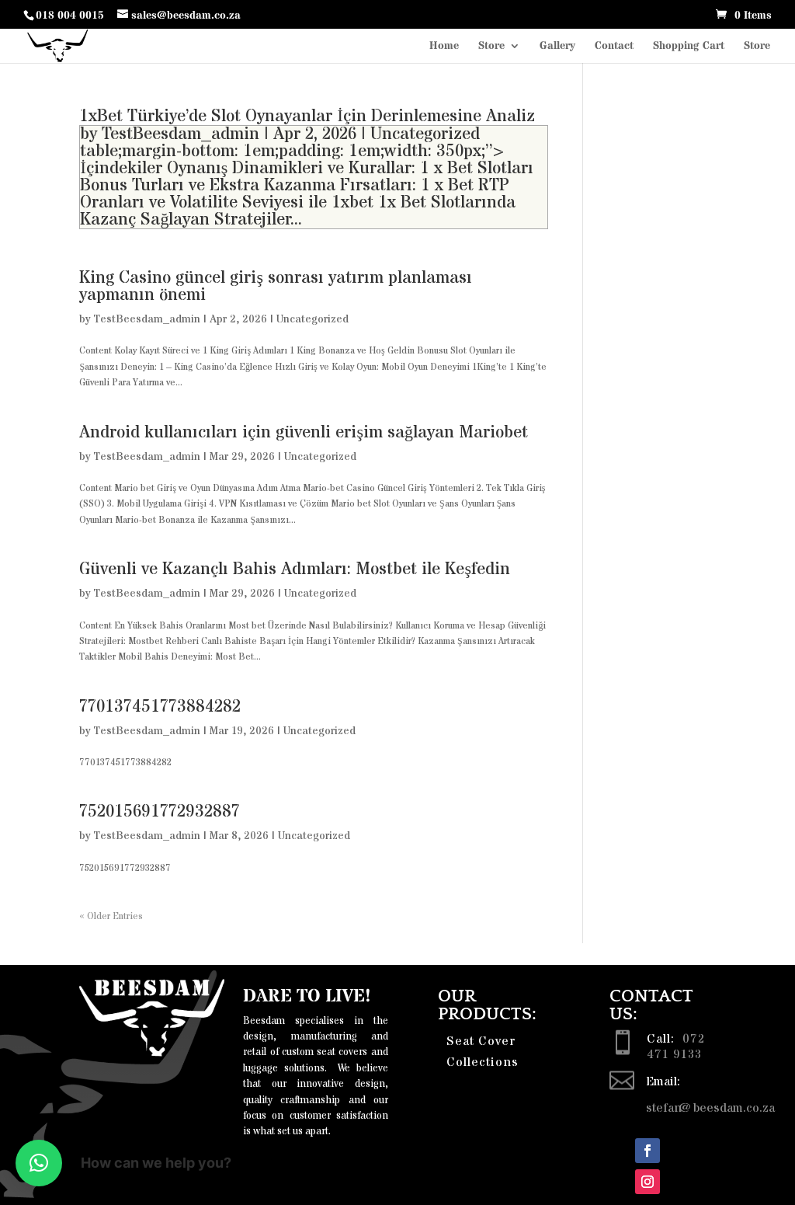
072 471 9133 (676, 1046)
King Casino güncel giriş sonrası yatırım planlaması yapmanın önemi (275, 286)
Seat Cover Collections (482, 1052)
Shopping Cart (688, 47)
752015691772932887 (159, 812)
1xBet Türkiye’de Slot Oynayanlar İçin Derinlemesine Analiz (306, 116)
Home (444, 47)
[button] (39, 1163)
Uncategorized (425, 134)
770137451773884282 (160, 707)
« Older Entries (111, 916)
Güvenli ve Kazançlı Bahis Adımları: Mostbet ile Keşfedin (294, 569)
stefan (664, 1107)
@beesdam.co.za (728, 1107)
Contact (614, 47)
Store (491, 47)
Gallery (557, 47)
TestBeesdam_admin (180, 134)
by (91, 134)
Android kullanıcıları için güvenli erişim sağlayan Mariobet (303, 432)
